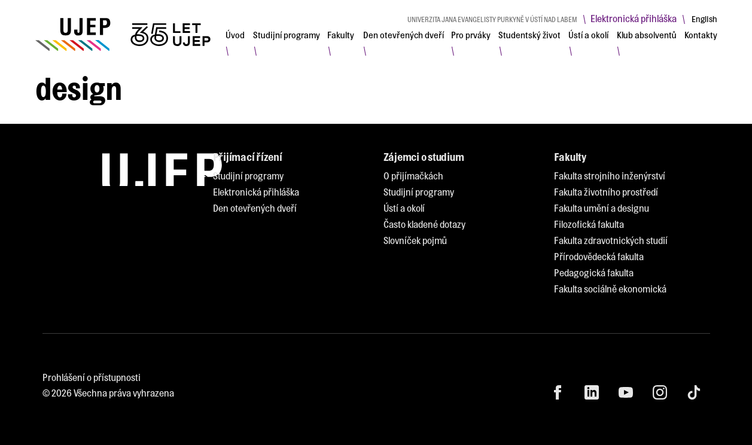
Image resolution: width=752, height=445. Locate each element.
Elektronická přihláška (633, 18)
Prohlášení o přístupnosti (91, 377)
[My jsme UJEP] (125, 34)
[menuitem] (235, 34)
